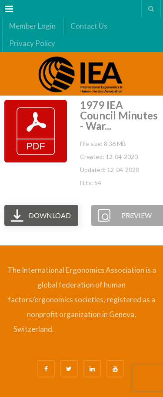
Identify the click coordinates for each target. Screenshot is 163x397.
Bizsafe (58, 330)
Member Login (32, 25)
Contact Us (88, 25)
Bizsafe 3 (71, 330)
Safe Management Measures (97, 330)
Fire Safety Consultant (89, 345)
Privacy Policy (32, 43)
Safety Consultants (130, 330)
